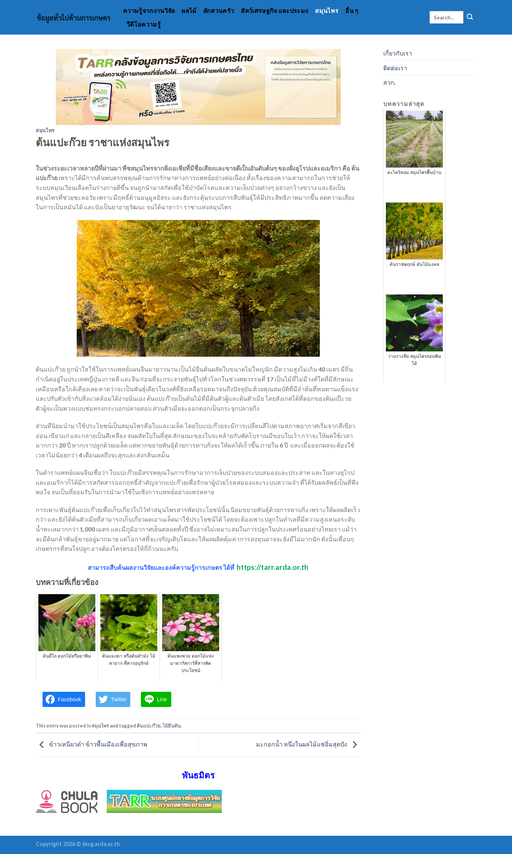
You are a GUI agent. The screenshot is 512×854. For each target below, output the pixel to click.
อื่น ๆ (351, 10)
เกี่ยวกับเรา (397, 53)
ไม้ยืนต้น (172, 726)
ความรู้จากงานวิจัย (149, 10)
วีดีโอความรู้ (143, 24)
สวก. (389, 82)
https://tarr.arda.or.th (272, 567)
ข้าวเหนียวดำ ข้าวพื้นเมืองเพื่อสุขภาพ (91, 744)
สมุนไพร (326, 10)
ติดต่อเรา (395, 67)
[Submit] (469, 17)
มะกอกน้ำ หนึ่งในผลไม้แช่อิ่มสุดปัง (308, 744)
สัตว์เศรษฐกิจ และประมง (274, 10)
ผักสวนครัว (219, 10)
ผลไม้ (189, 10)
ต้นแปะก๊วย (149, 726)
